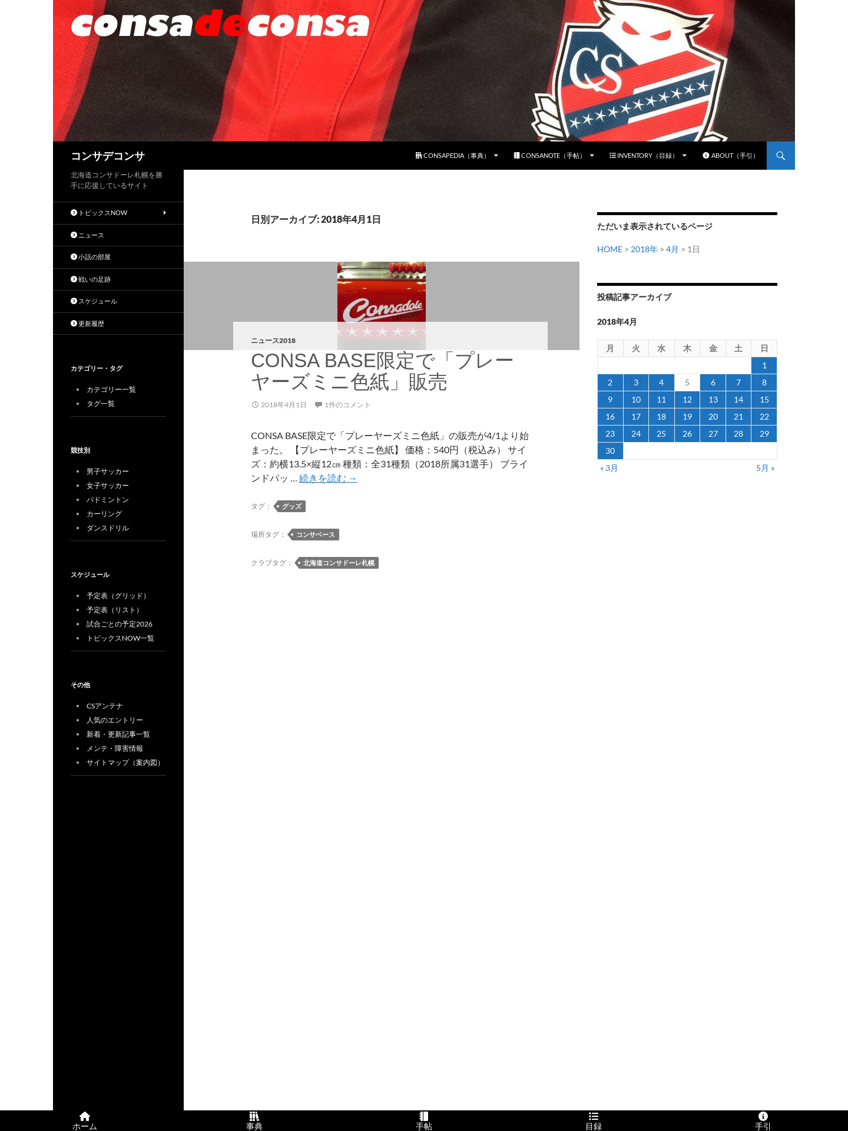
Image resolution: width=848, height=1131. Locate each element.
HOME (609, 249)
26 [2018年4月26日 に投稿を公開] (687, 433)
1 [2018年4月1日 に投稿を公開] (764, 365)
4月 (672, 249)
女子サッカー (108, 485)
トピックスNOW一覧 (120, 638)
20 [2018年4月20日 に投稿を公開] (713, 416)
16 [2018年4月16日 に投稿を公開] (610, 416)
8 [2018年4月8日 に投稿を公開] (764, 382)
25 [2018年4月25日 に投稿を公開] (661, 433)
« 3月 (609, 468)
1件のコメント (347, 404)
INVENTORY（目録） (644, 155)
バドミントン (108, 499)
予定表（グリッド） (118, 595)
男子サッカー (108, 471)
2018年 (644, 249)
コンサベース (315, 534)
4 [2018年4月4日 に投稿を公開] (661, 382)
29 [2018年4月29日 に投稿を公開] (764, 433)
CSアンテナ (105, 705)
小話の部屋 (91, 257)
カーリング (104, 513)
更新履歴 (87, 323)
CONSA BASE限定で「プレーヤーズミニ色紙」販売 (382, 371)
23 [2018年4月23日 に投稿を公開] (610, 433)
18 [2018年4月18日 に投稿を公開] (661, 416)
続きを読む (328, 477)
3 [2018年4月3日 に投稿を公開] (636, 382)
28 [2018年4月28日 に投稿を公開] (738, 433)
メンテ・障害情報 (115, 748)
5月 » (765, 468)
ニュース (87, 235)
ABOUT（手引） (730, 155)
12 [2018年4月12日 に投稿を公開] (687, 399)
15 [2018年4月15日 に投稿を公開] (764, 399)
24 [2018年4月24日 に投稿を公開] (636, 433)
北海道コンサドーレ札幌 (339, 562)
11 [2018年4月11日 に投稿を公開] (661, 399)
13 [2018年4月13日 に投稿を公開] (713, 399)
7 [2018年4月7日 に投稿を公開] (738, 382)
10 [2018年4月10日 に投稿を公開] (636, 399)
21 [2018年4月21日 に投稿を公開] (738, 416)
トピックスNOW (99, 212)
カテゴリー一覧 (111, 389)
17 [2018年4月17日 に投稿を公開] (636, 416)
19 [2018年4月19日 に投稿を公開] (687, 416)
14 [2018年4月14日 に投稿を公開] (738, 399)
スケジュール (94, 301)
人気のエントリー (115, 719)
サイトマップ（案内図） (125, 762)
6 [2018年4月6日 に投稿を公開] (713, 382)
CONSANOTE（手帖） (550, 155)
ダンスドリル (108, 527)
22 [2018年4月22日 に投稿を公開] (764, 416)
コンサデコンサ (108, 155)
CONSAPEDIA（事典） (453, 155)
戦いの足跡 (91, 279)
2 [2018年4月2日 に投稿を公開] (610, 382)
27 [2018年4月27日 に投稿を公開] (713, 433)
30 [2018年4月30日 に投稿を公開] (610, 451)
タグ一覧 (101, 403)
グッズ (292, 506)
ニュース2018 (273, 340)
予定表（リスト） (115, 609)
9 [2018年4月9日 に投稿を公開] (610, 399)
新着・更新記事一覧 (118, 734)
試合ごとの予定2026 (120, 623)
